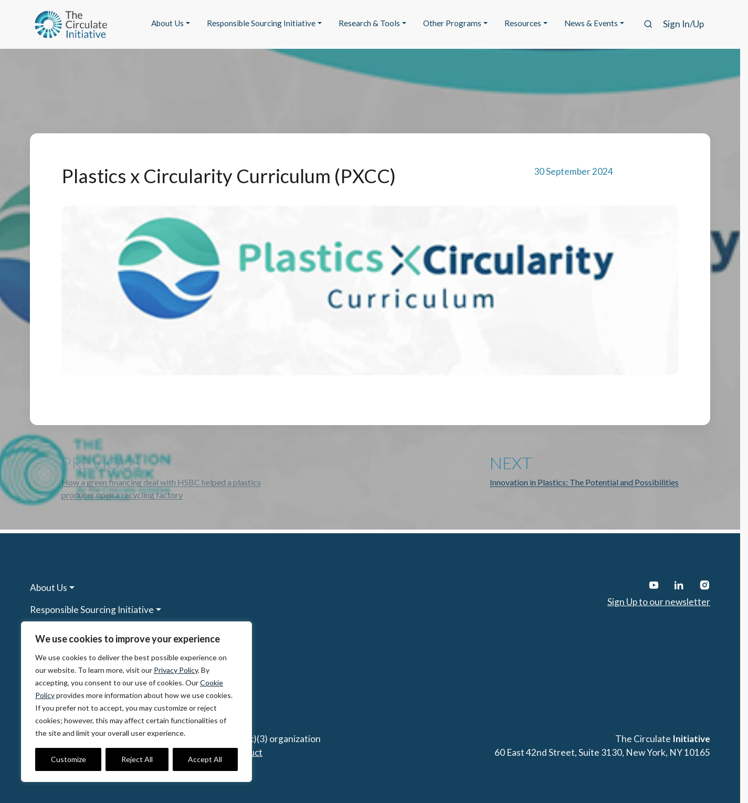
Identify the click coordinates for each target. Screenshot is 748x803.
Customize (68, 759)
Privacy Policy (176, 669)
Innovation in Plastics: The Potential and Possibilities (584, 482)
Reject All (137, 759)
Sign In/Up (683, 23)
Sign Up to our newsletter (658, 601)
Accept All (205, 759)
